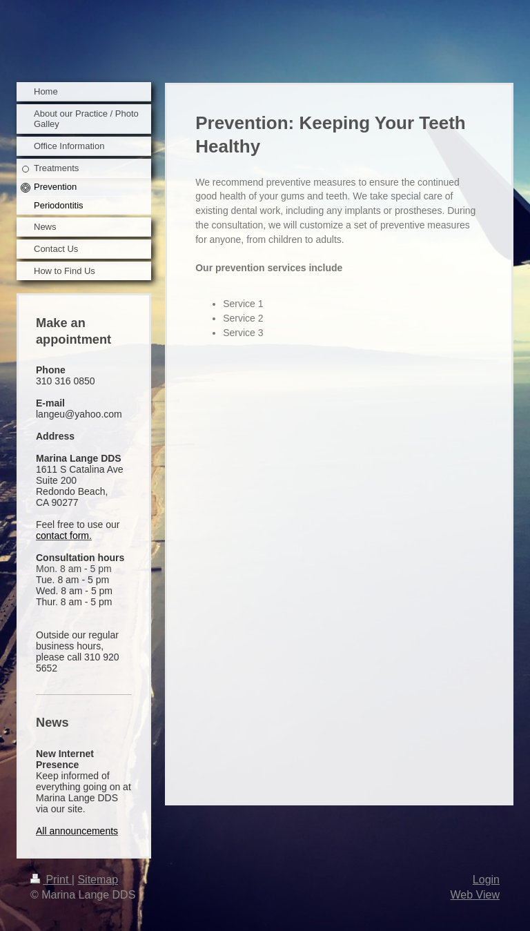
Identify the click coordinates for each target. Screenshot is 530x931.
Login (486, 879)
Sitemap (97, 879)
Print (51, 879)
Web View (475, 895)
